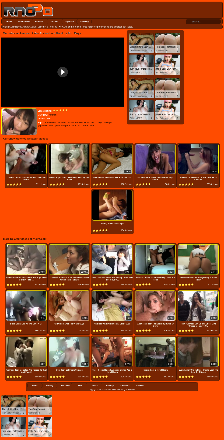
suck (85, 125)
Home (9, 22)
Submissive (50, 122)
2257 (80, 386)
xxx (80, 125)
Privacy (49, 386)
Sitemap (110, 386)
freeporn (65, 125)
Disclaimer (65, 386)
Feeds (95, 386)
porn (57, 125)
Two (93, 122)
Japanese (69, 22)
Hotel (87, 122)
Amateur (54, 22)
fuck (92, 125)
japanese (42, 125)
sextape (108, 122)
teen (51, 125)
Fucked (79, 122)
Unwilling (84, 22)
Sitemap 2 (125, 386)
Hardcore (39, 22)
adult (73, 125)
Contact (140, 386)
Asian (71, 122)
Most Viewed (24, 22)
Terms (34, 386)
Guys (99, 122)
